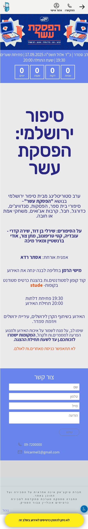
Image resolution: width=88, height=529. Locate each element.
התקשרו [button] (69, 10)
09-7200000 (33, 444)
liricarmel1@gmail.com (41, 452)
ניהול (5, 510)
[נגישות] (84, 509)
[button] (82, 7)
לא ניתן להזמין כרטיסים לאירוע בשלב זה (44, 520)
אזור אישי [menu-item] (56, 7)
